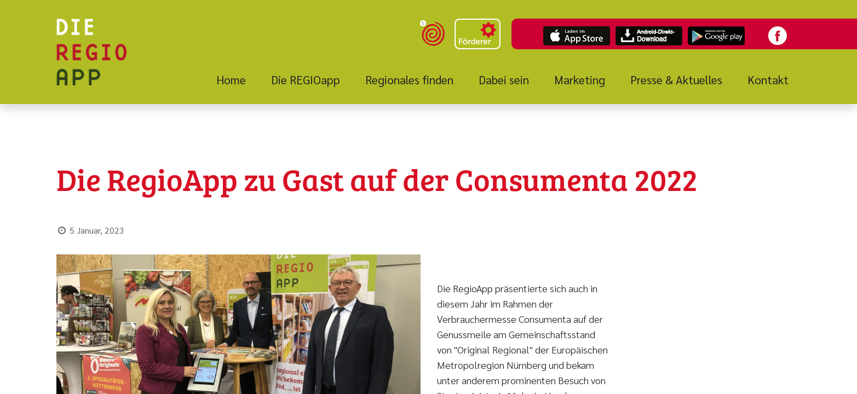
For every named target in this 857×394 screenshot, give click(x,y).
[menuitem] (237, 79)
